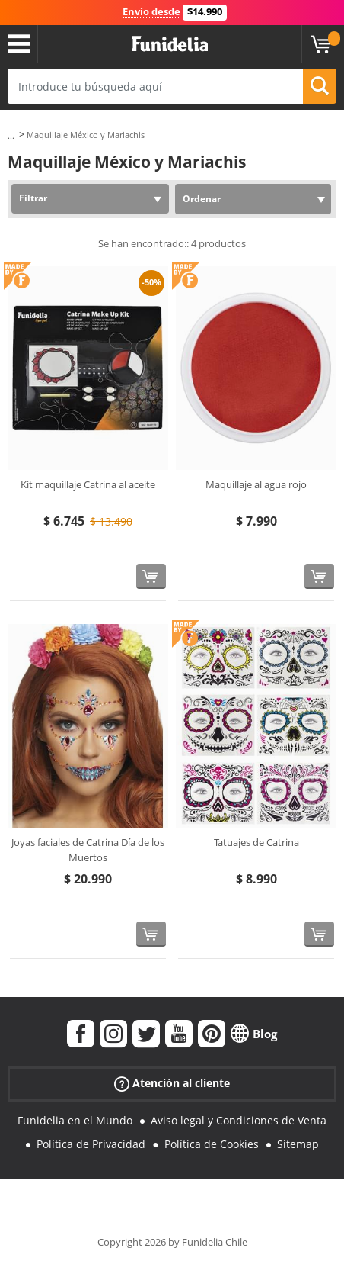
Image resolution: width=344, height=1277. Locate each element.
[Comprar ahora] (151, 576)
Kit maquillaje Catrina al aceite (88, 484)
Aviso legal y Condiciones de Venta (238, 1120)
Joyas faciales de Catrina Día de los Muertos (87, 849)
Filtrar (33, 197)
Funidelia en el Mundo (75, 1120)
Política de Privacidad (91, 1144)
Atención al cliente (172, 1084)
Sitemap (298, 1144)
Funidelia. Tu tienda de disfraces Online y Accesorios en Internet (170, 44)
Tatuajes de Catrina (256, 842)
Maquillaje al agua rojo (256, 484)
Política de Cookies (211, 1144)
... (11, 135)
